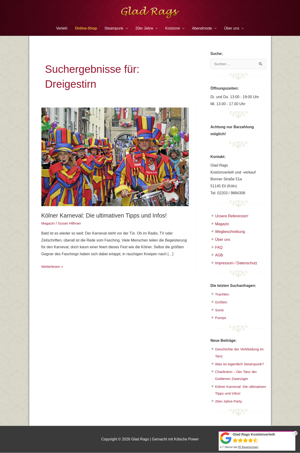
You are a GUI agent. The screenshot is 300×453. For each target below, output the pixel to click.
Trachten (222, 294)
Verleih (62, 28)
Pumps (221, 318)
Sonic (219, 310)
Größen (221, 302)
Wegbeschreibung (230, 232)
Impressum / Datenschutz (236, 263)
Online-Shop (86, 28)
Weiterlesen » (52, 266)
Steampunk (114, 28)
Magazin (48, 223)
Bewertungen (248, 447)
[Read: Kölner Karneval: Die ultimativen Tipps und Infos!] (115, 156)
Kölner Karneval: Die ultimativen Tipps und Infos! (106, 215)
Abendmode (202, 28)
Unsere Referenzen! (231, 216)
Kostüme (172, 28)
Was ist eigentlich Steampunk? (240, 364)
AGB (219, 255)
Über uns (231, 28)
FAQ (219, 247)
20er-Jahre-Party (229, 401)
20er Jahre (144, 28)
